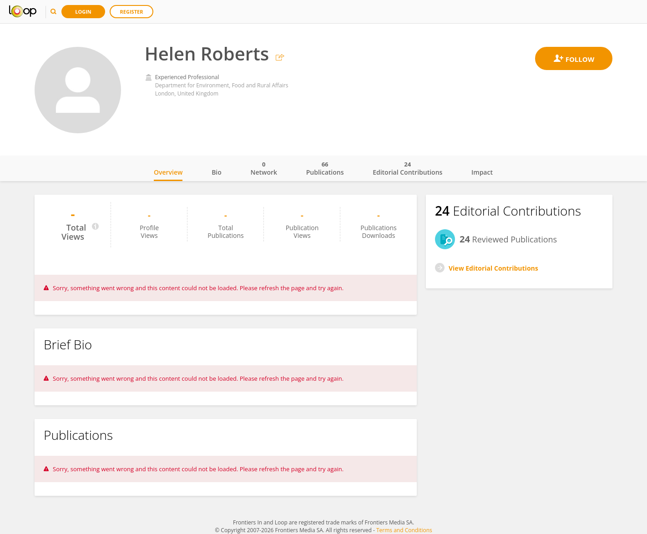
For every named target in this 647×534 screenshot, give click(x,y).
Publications (325, 168)
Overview (168, 172)
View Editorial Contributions (493, 268)
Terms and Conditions (404, 530)
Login (83, 11)
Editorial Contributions (407, 168)
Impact (482, 172)
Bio (217, 172)
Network (263, 168)
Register (131, 11)
